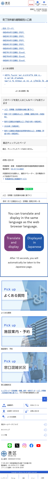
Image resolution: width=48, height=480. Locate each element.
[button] (31, 3)
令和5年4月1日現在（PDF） (14, 40)
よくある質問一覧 (22, 91)
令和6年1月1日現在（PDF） (14, 44)
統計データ (31, 390)
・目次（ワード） (7, 28)
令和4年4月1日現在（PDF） (14, 32)
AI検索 (42, 478)
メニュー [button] (33, 478)
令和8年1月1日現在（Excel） (14, 60)
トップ (4, 478)
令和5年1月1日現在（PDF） (14, 36)
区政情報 (14, 390)
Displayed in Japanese (34, 242)
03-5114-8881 (17, 169)
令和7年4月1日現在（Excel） (14, 56)
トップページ (5, 390)
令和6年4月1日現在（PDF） (14, 48)
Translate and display (13, 242)
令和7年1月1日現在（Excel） (14, 52)
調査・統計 (22, 390)
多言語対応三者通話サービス (16, 179)
